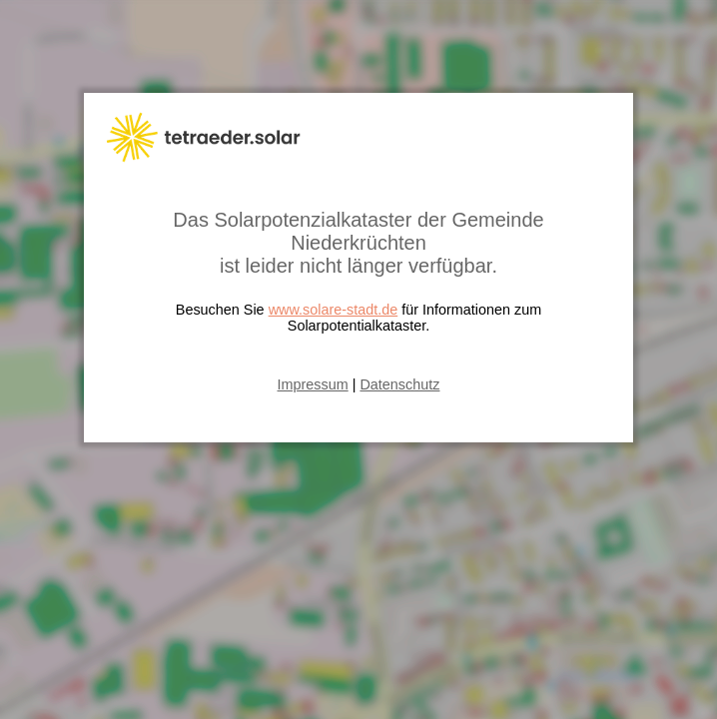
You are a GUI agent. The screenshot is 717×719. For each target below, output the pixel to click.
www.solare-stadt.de (333, 310)
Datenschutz (399, 384)
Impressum (313, 384)
